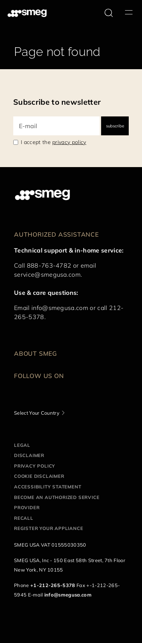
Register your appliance (48, 528)
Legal (22, 445)
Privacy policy (34, 466)
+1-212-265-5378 (52, 585)
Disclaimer (29, 455)
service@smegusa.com (47, 274)
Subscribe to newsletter (57, 102)
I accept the (53, 142)
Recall (23, 518)
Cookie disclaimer (39, 476)
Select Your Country (36, 413)
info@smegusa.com (59, 307)
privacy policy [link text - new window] (69, 142)
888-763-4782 (49, 265)
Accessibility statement (47, 487)
